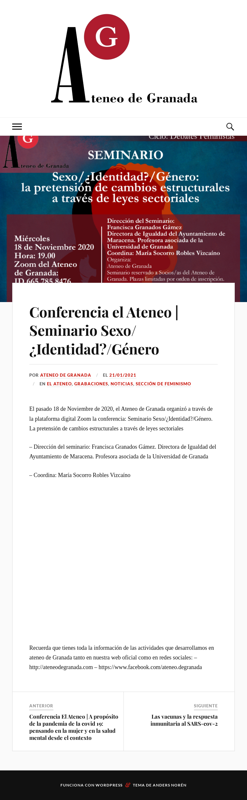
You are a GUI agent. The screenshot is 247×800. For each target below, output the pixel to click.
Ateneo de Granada (65, 375)
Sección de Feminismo (163, 383)
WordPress (109, 785)
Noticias (122, 383)
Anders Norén (170, 785)
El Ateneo (59, 383)
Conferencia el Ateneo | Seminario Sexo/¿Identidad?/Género (103, 330)
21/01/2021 (122, 375)
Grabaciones (91, 383)
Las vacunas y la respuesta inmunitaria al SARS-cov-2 (184, 720)
